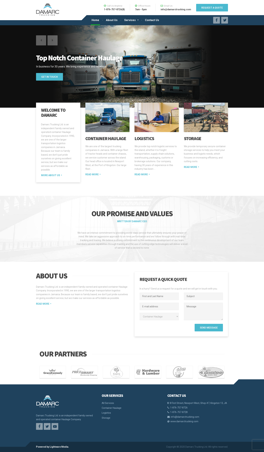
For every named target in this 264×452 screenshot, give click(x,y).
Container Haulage (105, 138)
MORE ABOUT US (50, 175)
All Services (108, 403)
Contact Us (152, 20)
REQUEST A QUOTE (212, 7)
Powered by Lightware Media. (52, 446)
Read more (92, 174)
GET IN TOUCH (49, 77)
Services (130, 20)
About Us (112, 20)
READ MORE (42, 303)
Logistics (144, 138)
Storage (192, 138)
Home (95, 20)
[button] (41, 40)
